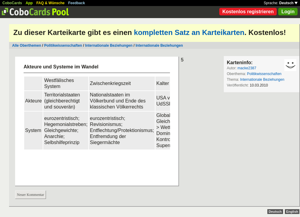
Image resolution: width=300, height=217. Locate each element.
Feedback (76, 3)
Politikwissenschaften (63, 45)
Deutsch (288, 3)
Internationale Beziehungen (108, 45)
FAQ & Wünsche (50, 3)
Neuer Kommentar (30, 195)
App (29, 3)
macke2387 (246, 68)
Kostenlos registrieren (248, 11)
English (292, 211)
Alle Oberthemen (26, 45)
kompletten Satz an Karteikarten (189, 32)
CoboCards (12, 3)
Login (288, 11)
